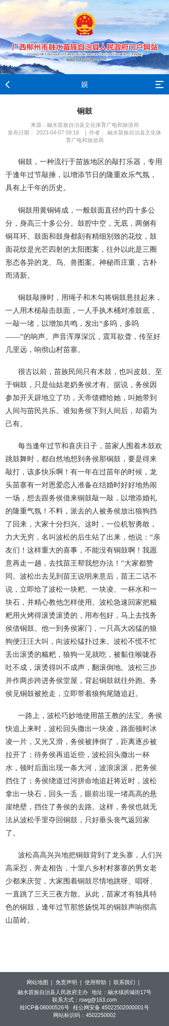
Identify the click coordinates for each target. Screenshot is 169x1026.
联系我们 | (128, 982)
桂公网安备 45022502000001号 (111, 1007)
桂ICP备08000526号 (44, 1007)
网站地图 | (41, 982)
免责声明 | (69, 982)
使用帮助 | (99, 982)
